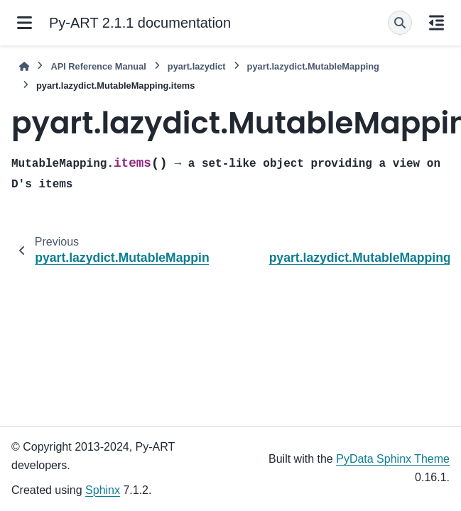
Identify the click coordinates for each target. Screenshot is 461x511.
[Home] (24, 66)
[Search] (400, 23)
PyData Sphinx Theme (393, 459)
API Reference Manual (98, 66)
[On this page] (436, 23)
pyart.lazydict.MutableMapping (313, 66)
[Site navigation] (24, 23)
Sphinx (102, 490)
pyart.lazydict (197, 66)
